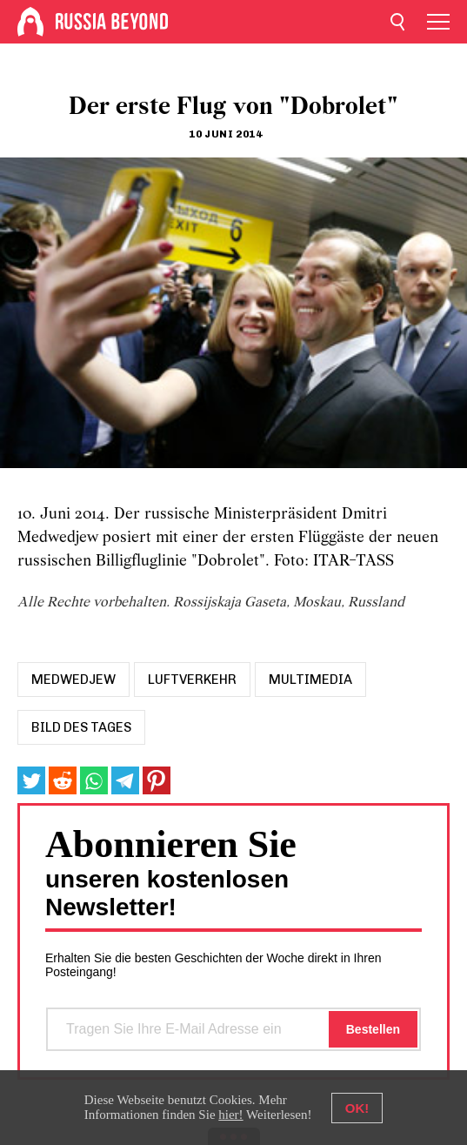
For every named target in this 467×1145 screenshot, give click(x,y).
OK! (357, 1108)
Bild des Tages (81, 727)
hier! (230, 1115)
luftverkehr (192, 679)
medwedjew (73, 679)
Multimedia (310, 679)
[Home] (30, 22)
